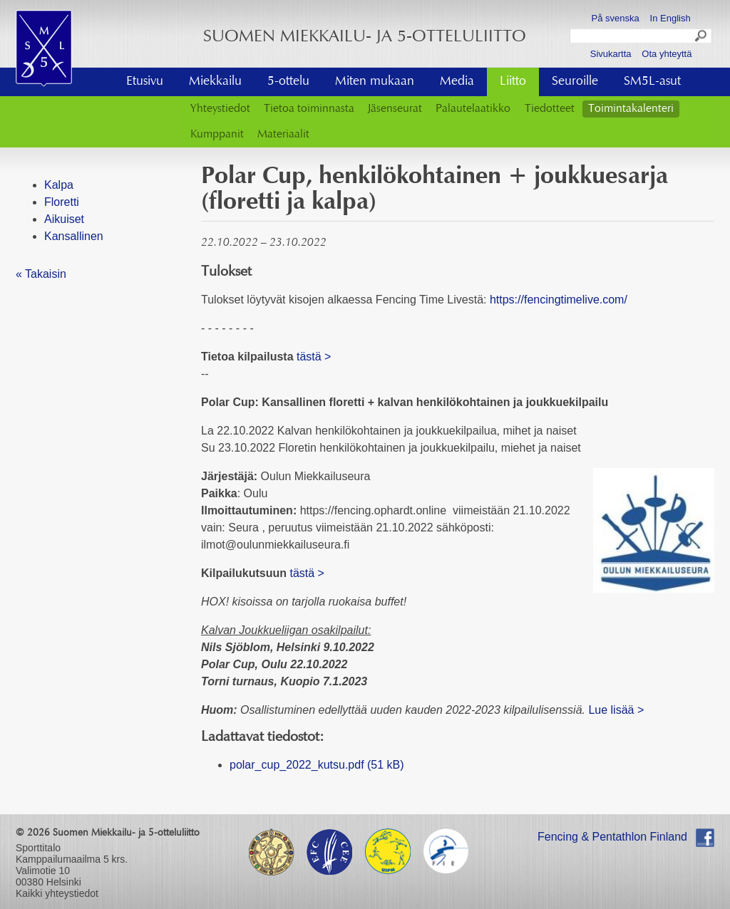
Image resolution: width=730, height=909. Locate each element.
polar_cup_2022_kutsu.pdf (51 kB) (317, 765)
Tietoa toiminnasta (309, 109)
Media (457, 82)
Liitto (513, 82)
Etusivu (144, 82)
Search (701, 37)
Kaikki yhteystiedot (57, 893)
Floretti (61, 202)
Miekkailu (215, 82)
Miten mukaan (374, 82)
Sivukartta (611, 53)
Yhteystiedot (220, 109)
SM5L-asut (652, 82)
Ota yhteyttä (667, 53)
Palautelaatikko (473, 109)
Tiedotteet (550, 109)
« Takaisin (41, 274)
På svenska (615, 18)
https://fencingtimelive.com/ (558, 300)
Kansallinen (73, 236)
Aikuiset (64, 219)
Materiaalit (283, 134)
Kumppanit (217, 134)
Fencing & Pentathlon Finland (612, 837)
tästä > (314, 356)
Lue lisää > (616, 710)
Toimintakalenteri (631, 109)
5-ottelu (288, 82)
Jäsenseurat (395, 109)
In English (670, 18)
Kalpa (58, 185)
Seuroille (575, 82)
